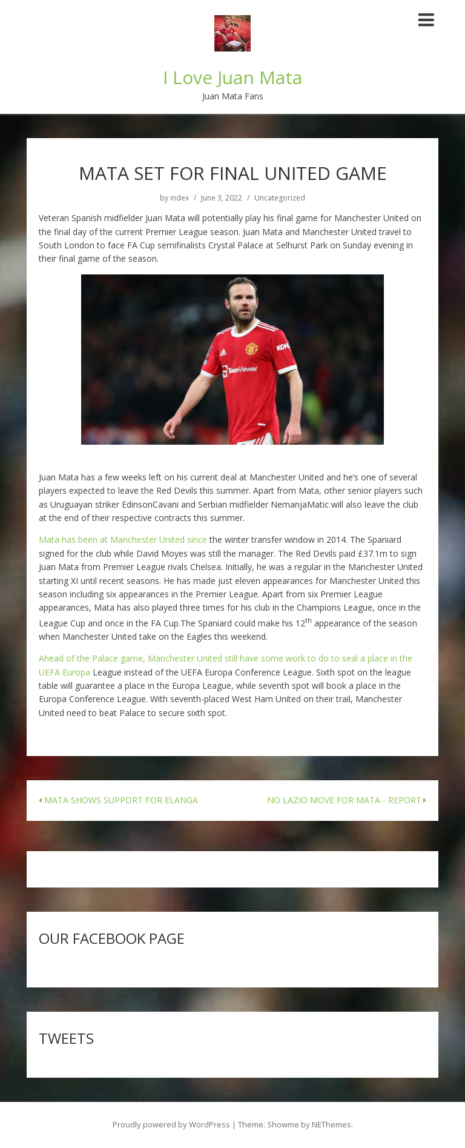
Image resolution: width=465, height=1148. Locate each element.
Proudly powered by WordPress (171, 1124)
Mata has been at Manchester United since (123, 539)
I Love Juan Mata (232, 77)
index (179, 198)
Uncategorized (279, 198)
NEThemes (331, 1124)
